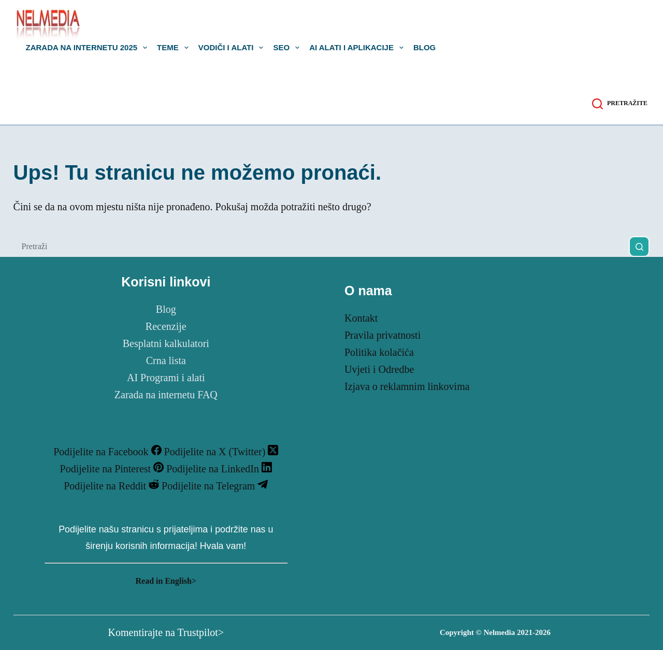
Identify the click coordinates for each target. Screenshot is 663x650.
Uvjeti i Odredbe (379, 369)
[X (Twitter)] (221, 451)
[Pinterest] (113, 468)
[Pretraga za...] (321, 246)
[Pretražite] (619, 103)
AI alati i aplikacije (358, 48)
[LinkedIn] (219, 468)
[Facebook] (108, 451)
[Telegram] (215, 486)
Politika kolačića (379, 352)
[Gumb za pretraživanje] (639, 246)
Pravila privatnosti (382, 335)
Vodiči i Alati (233, 48)
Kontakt (361, 318)
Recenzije (166, 326)
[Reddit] (113, 486)
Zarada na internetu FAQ (166, 394)
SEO (288, 48)
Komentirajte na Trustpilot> (166, 632)
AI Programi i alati (166, 377)
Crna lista (166, 360)
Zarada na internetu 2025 (89, 48)
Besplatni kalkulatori (166, 343)
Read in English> (165, 580)
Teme (175, 48)
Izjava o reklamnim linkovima (407, 386)
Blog (424, 48)
